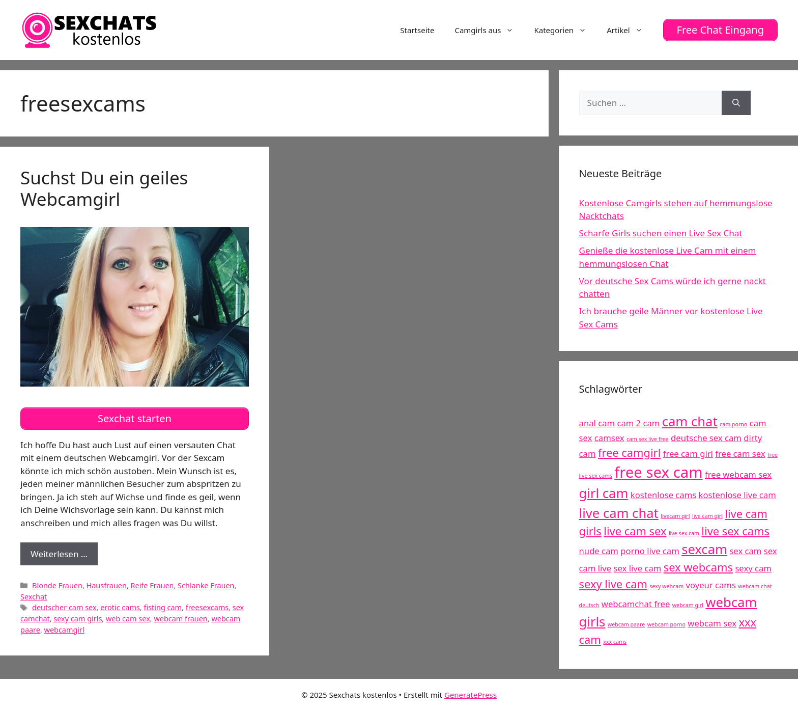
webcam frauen (180, 618)
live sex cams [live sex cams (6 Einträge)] (735, 531)
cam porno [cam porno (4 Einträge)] (733, 424)
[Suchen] (736, 103)
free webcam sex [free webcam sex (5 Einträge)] (738, 474)
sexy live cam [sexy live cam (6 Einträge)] (613, 584)
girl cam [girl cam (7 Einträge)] (604, 493)
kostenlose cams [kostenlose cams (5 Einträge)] (663, 495)
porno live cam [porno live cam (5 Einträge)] (649, 551)
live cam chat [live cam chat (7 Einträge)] (619, 513)
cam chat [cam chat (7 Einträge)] (690, 421)
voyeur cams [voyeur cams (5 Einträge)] (711, 585)
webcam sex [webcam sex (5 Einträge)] (712, 623)
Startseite (417, 30)
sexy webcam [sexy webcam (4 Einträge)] (666, 586)
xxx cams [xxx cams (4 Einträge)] (614, 641)
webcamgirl (64, 630)
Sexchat (33, 596)
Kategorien (565, 30)
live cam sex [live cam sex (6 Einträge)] (635, 531)
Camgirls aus (489, 30)
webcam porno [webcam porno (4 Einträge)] (666, 624)
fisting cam (163, 607)
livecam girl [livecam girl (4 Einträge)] (675, 515)
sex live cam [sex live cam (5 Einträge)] (638, 568)
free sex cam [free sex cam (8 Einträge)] (658, 472)
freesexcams (207, 607)
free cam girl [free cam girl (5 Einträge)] (688, 453)
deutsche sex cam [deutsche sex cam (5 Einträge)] (706, 438)
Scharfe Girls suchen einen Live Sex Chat (661, 233)
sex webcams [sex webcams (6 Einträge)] (698, 567)
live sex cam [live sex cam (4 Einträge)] (684, 533)
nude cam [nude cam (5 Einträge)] (598, 551)
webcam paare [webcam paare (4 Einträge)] (626, 624)
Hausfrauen (107, 585)
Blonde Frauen (57, 585)
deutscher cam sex (64, 607)
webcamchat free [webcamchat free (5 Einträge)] (636, 604)
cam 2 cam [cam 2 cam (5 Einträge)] (638, 423)
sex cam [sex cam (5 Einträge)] (745, 551)
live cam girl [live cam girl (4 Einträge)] (707, 515)
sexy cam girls (77, 618)
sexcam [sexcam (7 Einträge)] (704, 549)
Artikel (629, 30)
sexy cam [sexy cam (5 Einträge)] (753, 568)
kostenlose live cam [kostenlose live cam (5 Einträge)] (737, 495)
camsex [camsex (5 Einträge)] (609, 438)
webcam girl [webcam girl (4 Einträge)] (687, 605)
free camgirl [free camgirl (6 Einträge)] (629, 452)
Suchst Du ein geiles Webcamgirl (104, 188)
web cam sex (128, 618)
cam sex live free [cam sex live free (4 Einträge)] (647, 439)
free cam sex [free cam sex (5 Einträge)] (740, 453)
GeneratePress (470, 695)
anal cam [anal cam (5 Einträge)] (597, 423)
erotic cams (120, 607)
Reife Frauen (152, 585)
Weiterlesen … (64, 556)
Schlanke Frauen (206, 585)
